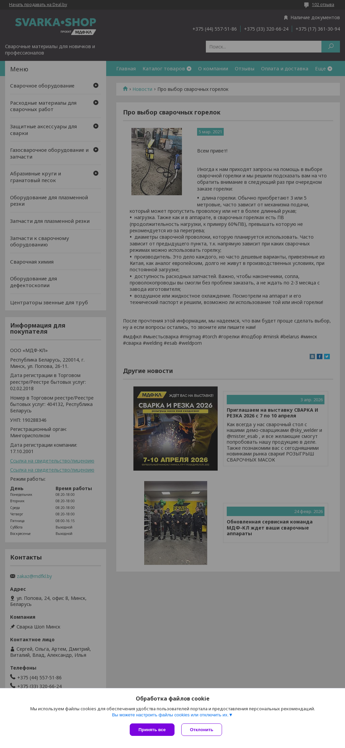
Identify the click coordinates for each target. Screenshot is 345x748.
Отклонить (201, 729)
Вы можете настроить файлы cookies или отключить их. (170, 714)
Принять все (152, 729)
